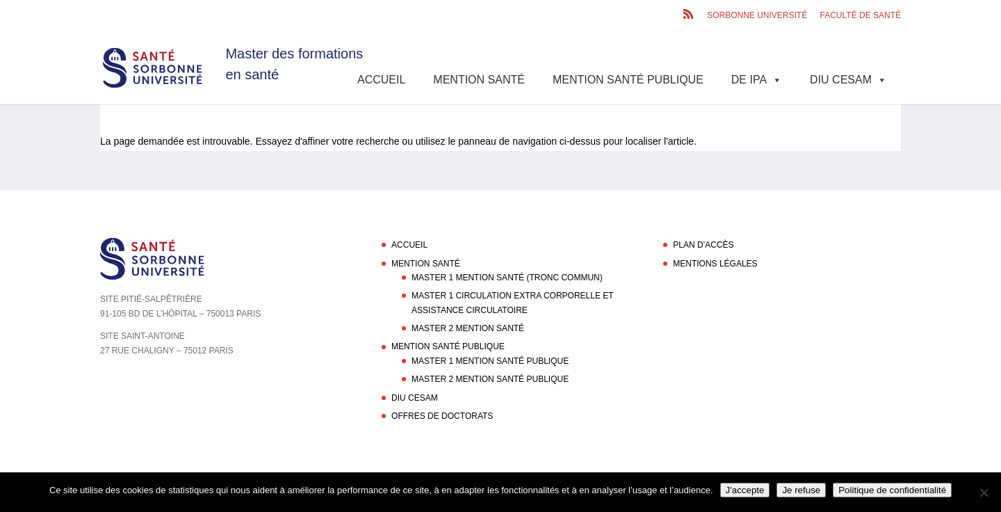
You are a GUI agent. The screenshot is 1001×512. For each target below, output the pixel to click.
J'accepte (745, 490)
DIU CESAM (848, 80)
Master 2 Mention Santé (468, 328)
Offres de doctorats (442, 416)
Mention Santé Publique (628, 80)
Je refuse (801, 490)
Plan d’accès (703, 245)
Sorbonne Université (757, 15)
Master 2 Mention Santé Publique (490, 379)
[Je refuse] (984, 492)
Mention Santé (479, 80)
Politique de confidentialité (892, 490)
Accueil (381, 80)
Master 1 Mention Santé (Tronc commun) (507, 277)
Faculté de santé (860, 15)
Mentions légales (715, 264)
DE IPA (756, 80)
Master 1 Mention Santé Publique (490, 361)
